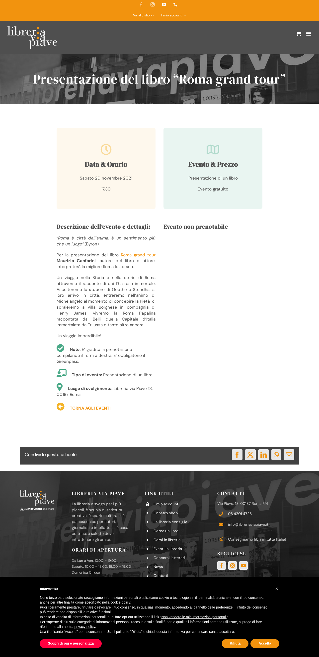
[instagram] (232, 565)
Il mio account (166, 504)
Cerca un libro (166, 530)
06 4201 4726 (240, 513)
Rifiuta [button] (235, 643)
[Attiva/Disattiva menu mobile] (309, 33)
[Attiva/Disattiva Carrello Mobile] (298, 33)
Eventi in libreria (168, 548)
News (158, 566)
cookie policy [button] (120, 602)
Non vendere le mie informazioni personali (193, 617)
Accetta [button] (264, 643)
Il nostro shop (166, 513)
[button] (277, 589)
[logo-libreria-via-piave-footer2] (37, 492)
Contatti (161, 575)
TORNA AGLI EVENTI (90, 408)
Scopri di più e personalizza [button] (71, 643)
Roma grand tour (138, 255)
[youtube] (243, 565)
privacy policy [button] (85, 627)
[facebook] (221, 565)
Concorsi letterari (169, 557)
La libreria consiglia (170, 521)
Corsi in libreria (167, 539)
